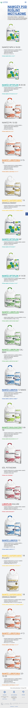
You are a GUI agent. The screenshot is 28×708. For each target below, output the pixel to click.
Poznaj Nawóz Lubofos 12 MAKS (10, 398)
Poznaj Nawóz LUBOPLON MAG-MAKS (10, 321)
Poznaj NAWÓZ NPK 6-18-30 (8, 56)
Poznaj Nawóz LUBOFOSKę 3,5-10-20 (10, 685)
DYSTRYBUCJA (12, 706)
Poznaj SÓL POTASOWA (7, 475)
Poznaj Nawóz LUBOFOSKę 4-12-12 (10, 644)
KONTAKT (16, 706)
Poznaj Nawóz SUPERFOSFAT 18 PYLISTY (11, 565)
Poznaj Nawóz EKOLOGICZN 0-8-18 (10, 439)
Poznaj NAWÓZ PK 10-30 (8, 131)
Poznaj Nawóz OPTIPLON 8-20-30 (10, 93)
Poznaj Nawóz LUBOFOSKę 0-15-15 (10, 171)
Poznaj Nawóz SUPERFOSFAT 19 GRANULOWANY (13, 210)
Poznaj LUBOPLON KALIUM (8, 511)
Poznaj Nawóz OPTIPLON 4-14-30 (10, 283)
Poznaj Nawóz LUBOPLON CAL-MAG (10, 361)
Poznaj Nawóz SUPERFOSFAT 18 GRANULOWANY (13, 604)
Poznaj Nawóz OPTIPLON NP (9, 247)
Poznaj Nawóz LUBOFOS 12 (8, 549)
